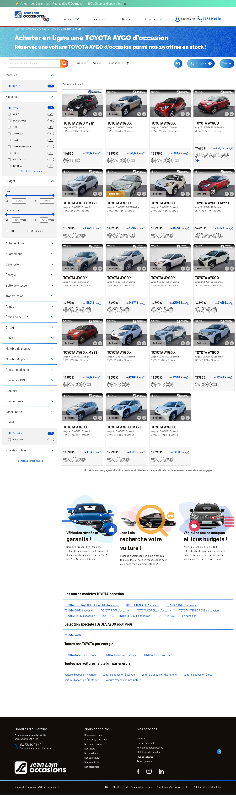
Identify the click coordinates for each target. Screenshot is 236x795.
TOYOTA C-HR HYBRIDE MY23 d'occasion (126, 615)
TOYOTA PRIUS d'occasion (79, 615)
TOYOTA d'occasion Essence (120, 655)
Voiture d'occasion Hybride (80, 674)
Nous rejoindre (91, 767)
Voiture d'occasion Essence (119, 674)
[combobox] (32, 63)
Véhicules (69, 19)
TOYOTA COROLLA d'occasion (154, 610)
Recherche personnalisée (30, 461)
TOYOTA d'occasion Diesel (159, 655)
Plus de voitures (145, 756)
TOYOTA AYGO (72, 635)
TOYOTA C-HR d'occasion (79, 610)
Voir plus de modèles (31, 171)
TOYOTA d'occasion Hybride (80, 655)
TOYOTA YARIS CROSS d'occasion (199, 610)
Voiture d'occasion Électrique (81, 679)
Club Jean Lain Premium (149, 752)
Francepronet (52, 787)
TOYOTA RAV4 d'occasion (115, 610)
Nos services (91, 753)
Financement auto (146, 743)
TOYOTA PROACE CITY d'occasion (176, 615)
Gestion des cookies (141, 787)
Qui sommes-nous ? (94, 735)
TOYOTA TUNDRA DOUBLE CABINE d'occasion (91, 605)
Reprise (126, 19)
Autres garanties (145, 761)
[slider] (6, 195)
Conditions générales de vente (172, 787)
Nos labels (89, 748)
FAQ (106, 787)
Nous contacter (92, 762)
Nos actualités (91, 757)
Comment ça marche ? (95, 739)
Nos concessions (93, 744)
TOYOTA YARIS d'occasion (181, 605)
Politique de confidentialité (207, 787)
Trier (224, 63)
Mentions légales (121, 787)
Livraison (141, 738)
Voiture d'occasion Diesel (198, 674)
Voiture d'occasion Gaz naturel (124, 679)
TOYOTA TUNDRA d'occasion (142, 605)
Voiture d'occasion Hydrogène (159, 674)
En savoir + (151, 19)
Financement (100, 19)
